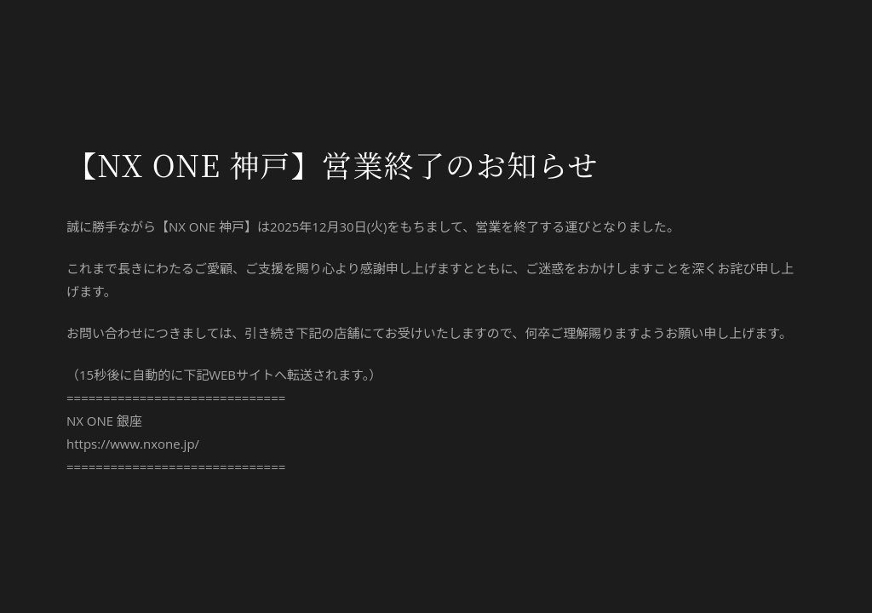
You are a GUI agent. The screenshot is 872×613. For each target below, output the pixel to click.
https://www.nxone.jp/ (132, 443)
